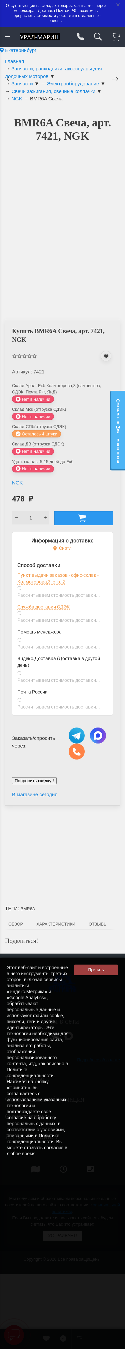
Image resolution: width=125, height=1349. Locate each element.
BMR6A (27, 908)
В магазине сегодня (34, 794)
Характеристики (55, 924)
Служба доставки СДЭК (43, 606)
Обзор (15, 924)
